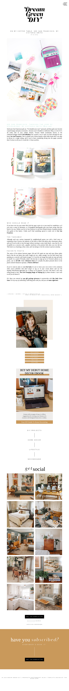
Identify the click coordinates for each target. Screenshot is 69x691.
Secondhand (34, 459)
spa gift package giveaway (31, 278)
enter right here (53, 280)
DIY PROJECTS (34, 430)
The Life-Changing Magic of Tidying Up (32, 272)
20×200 (18, 261)
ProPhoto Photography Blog (34, 677)
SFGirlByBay (26, 134)
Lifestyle (34, 449)
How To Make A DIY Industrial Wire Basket (43, 294)
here (30, 261)
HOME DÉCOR (34, 440)
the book (29, 267)
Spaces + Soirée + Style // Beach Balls (24, 293)
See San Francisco (15, 136)
